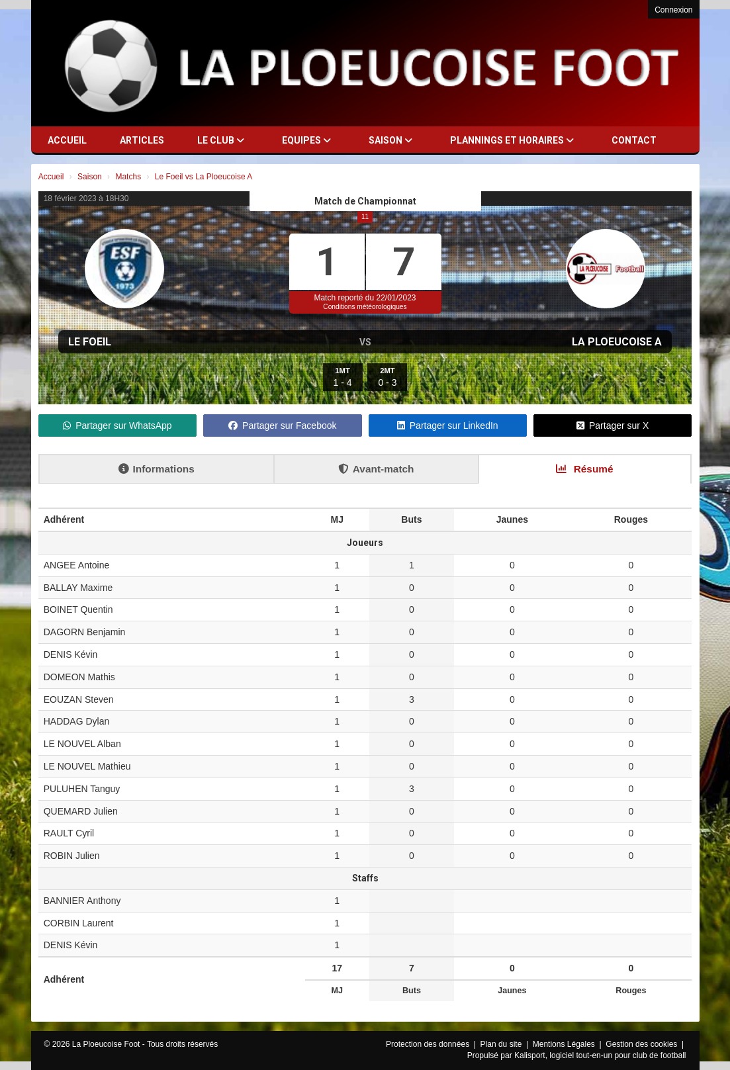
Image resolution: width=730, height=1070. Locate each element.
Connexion (673, 10)
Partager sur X (612, 425)
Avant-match (376, 468)
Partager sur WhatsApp (117, 425)
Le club (220, 140)
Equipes (306, 140)
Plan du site (502, 1044)
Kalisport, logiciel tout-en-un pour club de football (600, 1055)
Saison (390, 140)
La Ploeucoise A (617, 341)
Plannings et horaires (512, 140)
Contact (634, 140)
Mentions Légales (565, 1044)
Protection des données (428, 1044)
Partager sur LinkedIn (447, 425)
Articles (142, 140)
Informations (156, 468)
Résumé (584, 468)
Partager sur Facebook (282, 425)
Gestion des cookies (642, 1044)
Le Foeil (89, 341)
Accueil (67, 140)
